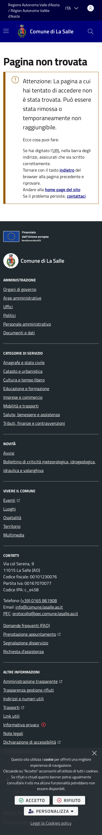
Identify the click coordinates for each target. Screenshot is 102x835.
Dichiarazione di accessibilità (32, 741)
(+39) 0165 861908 (39, 600)
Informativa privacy (21, 724)
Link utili (11, 716)
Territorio (11, 526)
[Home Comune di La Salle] (45, 31)
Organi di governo (19, 289)
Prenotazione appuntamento (32, 633)
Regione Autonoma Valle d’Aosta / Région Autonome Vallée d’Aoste (34, 10)
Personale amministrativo (27, 324)
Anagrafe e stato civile (24, 362)
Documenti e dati (19, 332)
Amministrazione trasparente (32, 681)
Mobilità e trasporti (21, 406)
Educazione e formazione (26, 388)
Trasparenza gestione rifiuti (28, 690)
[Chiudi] (94, 753)
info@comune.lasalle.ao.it (39, 607)
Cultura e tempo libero (24, 380)
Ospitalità (12, 517)
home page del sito (62, 189)
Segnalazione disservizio (25, 643)
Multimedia (13, 535)
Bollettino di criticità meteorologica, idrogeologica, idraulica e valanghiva (49, 466)
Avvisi (8, 453)
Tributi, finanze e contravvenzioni (34, 423)
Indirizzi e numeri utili (23, 698)
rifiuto (71, 800)
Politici (9, 315)
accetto (34, 800)
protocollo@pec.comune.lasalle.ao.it (45, 613)
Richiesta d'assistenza (23, 651)
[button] (90, 31)
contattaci (76, 196)
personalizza (53, 811)
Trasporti (13, 707)
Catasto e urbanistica (22, 371)
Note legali (13, 733)
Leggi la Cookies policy (51, 823)
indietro (67, 170)
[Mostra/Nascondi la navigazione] (6, 31)
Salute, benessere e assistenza (31, 414)
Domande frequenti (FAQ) (26, 625)
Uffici (8, 306)
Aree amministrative (22, 298)
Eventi (11, 499)
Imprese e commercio (22, 397)
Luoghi (9, 509)
